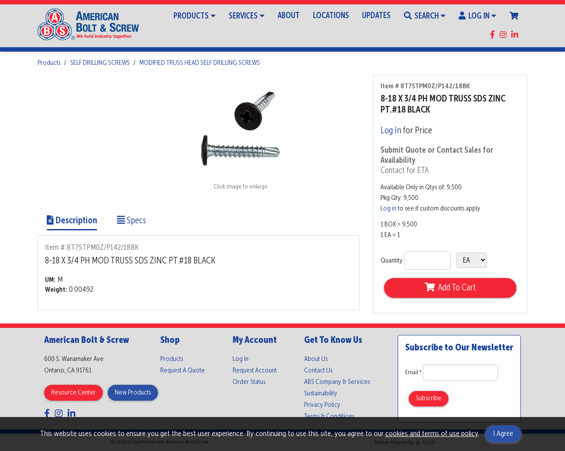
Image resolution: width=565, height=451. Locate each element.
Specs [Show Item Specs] (131, 221)
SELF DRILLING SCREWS (100, 63)
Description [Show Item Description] (72, 221)
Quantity (391, 260)
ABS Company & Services (337, 382)
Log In (477, 15)
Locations (331, 16)
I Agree (503, 434)
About (289, 16)
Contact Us (318, 370)
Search (424, 15)
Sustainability (320, 393)
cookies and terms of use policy (431, 434)
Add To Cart (450, 288)
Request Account (255, 370)
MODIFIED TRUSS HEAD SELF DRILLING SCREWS (199, 63)
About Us (316, 359)
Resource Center (73, 392)
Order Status (249, 382)
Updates (376, 16)
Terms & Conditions (329, 416)
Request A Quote (182, 370)
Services (246, 15)
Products (194, 15)
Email (414, 372)
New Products (133, 392)
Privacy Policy (322, 405)
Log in (388, 208)
